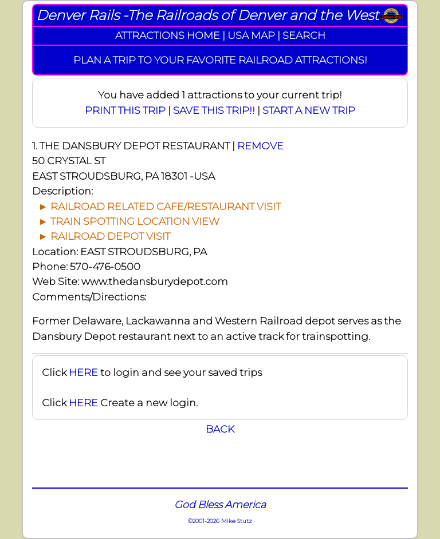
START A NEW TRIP (308, 110)
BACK (220, 429)
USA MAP (251, 35)
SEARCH (303, 35)
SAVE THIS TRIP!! (214, 110)
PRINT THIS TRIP (125, 110)
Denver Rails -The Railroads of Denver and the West (207, 15)
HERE (83, 372)
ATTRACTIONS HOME (167, 35)
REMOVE (260, 146)
